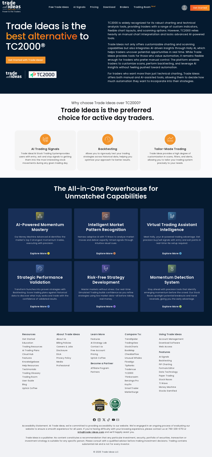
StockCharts (131, 346)
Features (27, 357)
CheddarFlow (132, 354)
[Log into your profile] (184, 8)
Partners (95, 371)
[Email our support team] (118, 420)
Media (59, 361)
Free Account (98, 350)
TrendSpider (131, 339)
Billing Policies (63, 342)
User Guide (28, 380)
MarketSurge (131, 392)
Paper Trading (166, 375)
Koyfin (128, 384)
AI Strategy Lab (99, 342)
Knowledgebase (30, 361)
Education (27, 342)
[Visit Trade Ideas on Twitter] (104, 420)
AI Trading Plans (30, 350)
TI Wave (163, 383)
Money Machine (167, 387)
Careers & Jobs (64, 346)
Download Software (169, 342)
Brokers (124, 7)
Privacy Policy (63, 357)
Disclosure (62, 350)
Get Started (200, 7)
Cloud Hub (27, 354)
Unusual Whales (133, 357)
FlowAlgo (129, 361)
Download (109, 7)
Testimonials (29, 369)
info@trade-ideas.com (91, 432)
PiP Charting (165, 364)
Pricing (94, 7)
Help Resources (30, 365)
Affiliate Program (100, 368)
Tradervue (130, 369)
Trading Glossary (31, 373)
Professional (63, 365)
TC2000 (129, 373)
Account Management (171, 339)
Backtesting (165, 360)
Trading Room (145, 7)
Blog (24, 384)
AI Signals (79, 7)
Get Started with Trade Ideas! (25, 60)
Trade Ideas (59, 7)
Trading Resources (32, 346)
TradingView (131, 342)
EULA (58, 354)
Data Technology (168, 371)
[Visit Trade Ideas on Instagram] (99, 420)
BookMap (129, 350)
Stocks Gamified (168, 390)
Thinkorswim (131, 376)
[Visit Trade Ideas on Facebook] (94, 420)
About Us (61, 339)
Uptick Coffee (29, 388)
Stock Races (165, 379)
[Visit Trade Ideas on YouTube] (113, 420)
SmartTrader (131, 388)
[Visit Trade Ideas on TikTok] (109, 420)
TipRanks (129, 365)
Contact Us (97, 346)
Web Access (165, 346)
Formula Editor (167, 368)
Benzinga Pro (132, 380)
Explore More (40, 253)
